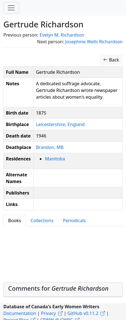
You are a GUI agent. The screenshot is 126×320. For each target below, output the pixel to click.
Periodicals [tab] (74, 220)
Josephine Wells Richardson (94, 42)
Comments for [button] (58, 288)
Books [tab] (14, 220)
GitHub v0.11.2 (83, 313)
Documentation (19, 313)
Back (111, 60)
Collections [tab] (42, 220)
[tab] (63, 290)
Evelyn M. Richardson (61, 35)
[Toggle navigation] (11, 7)
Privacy (48, 313)
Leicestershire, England (60, 124)
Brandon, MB (49, 147)
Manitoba (55, 159)
